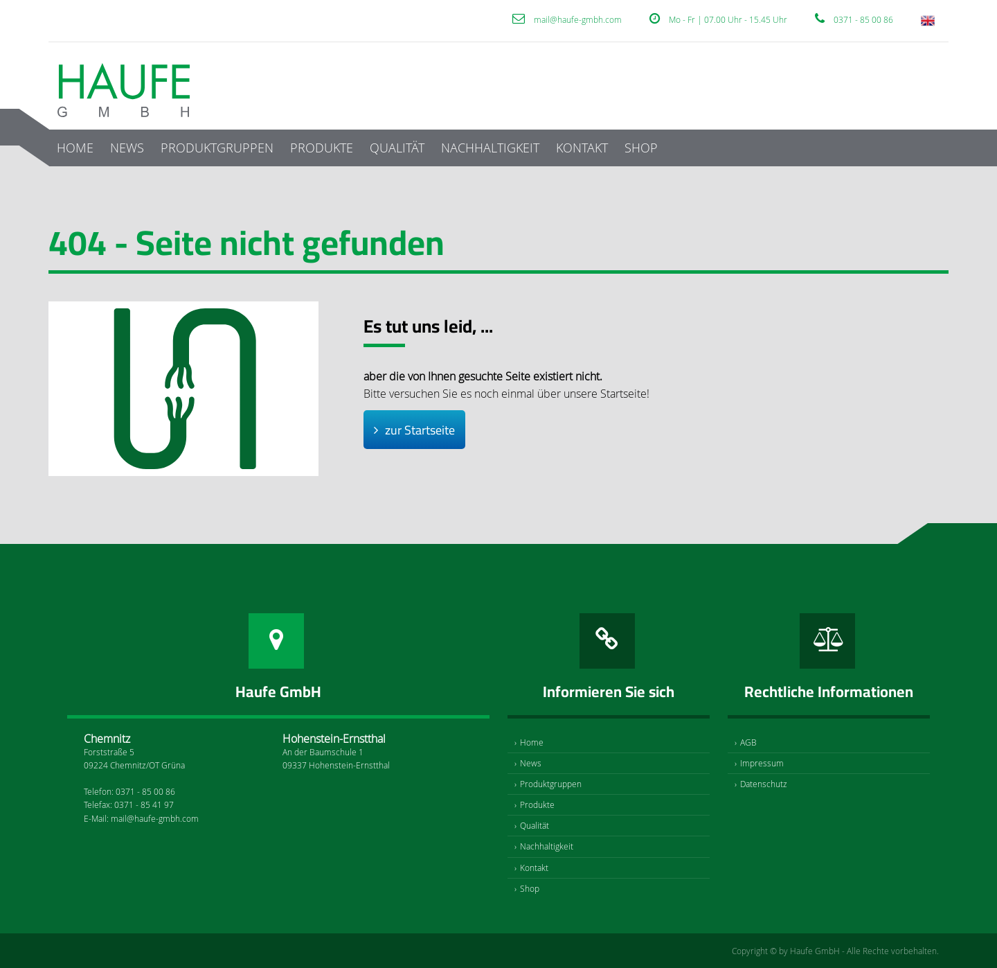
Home (75, 147)
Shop (641, 147)
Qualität (397, 147)
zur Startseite (420, 430)
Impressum (762, 762)
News (127, 147)
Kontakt (582, 147)
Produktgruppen (217, 147)
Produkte (321, 147)
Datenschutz (763, 783)
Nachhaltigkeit (490, 147)
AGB (748, 742)
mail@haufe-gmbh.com (578, 19)
